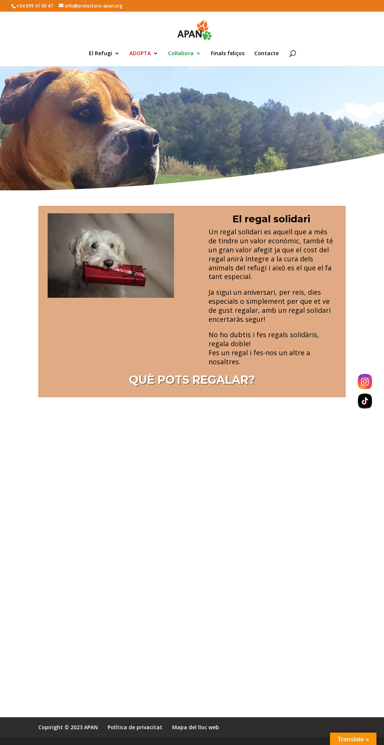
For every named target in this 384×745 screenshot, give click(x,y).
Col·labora (181, 54)
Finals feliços (227, 54)
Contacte (266, 54)
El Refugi (100, 54)
